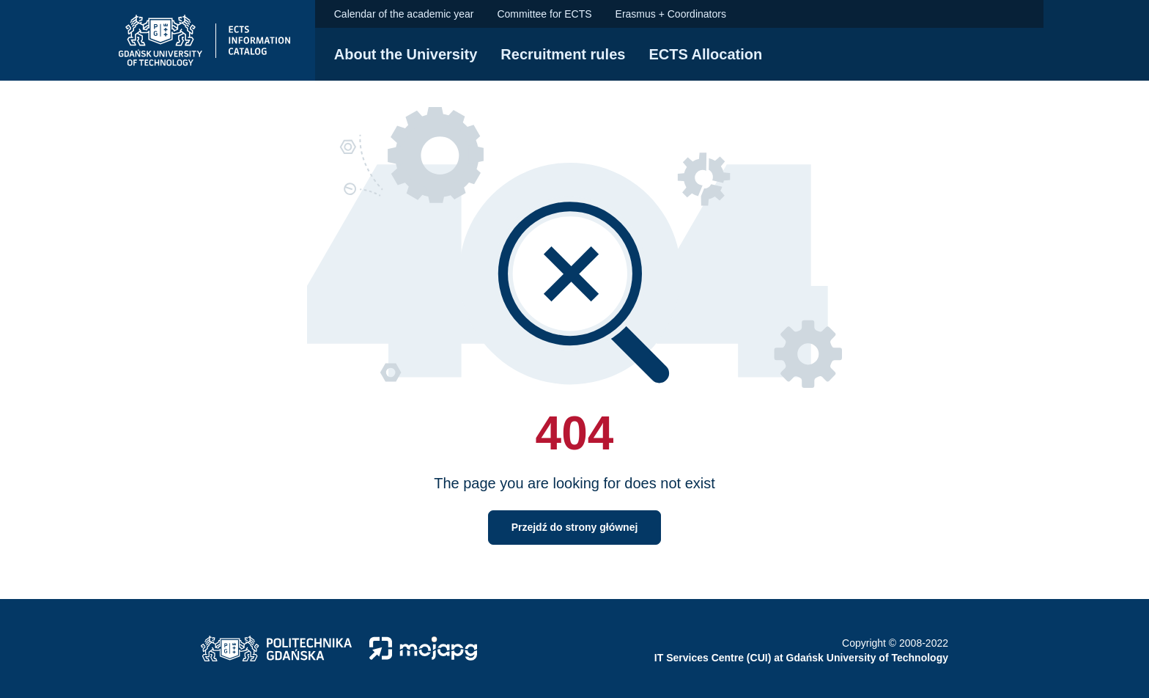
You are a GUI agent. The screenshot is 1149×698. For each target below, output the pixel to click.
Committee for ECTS (544, 14)
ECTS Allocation (705, 54)
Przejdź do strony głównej (574, 527)
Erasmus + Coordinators (671, 14)
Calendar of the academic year (404, 14)
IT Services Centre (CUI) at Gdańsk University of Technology (801, 658)
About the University (406, 54)
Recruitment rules (562, 54)
